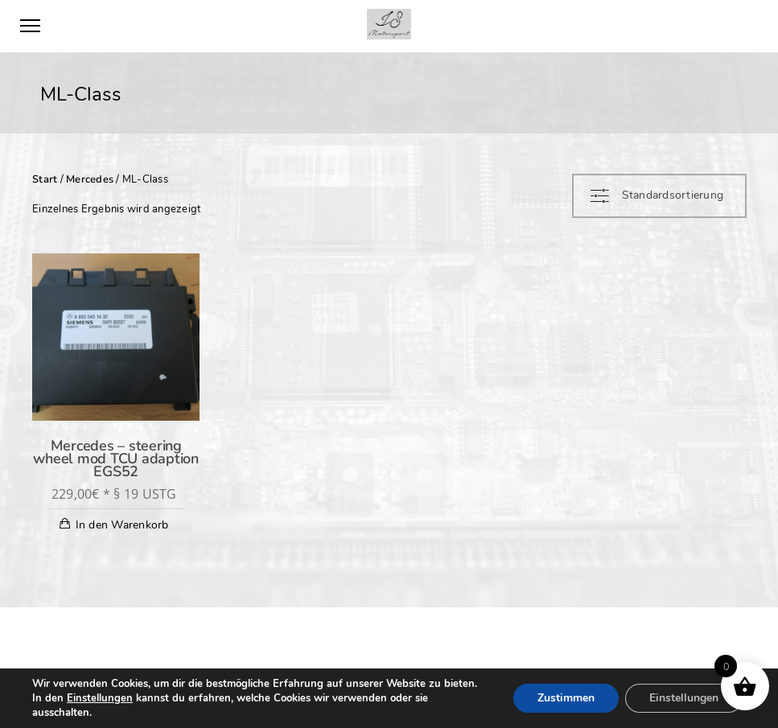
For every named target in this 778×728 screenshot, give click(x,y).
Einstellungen (100, 698)
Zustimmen (566, 697)
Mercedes (89, 179)
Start (44, 179)
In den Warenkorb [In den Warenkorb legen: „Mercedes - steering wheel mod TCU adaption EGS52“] (122, 525)
